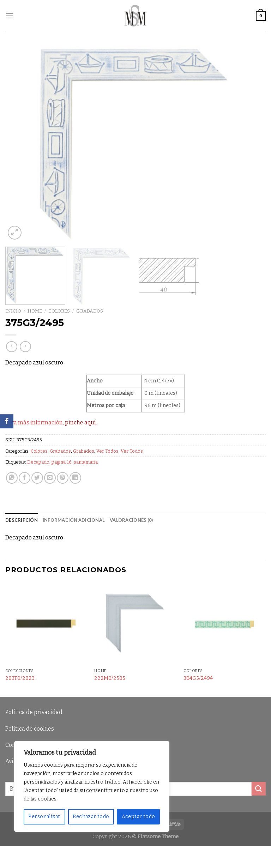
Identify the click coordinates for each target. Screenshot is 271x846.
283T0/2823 (20, 678)
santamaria (86, 462)
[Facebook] (6, 421)
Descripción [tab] (21, 520)
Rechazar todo (91, 817)
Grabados (89, 311)
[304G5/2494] (224, 624)
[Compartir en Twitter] (37, 478)
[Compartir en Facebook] (24, 478)
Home (35, 311)
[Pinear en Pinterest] (62, 478)
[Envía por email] (50, 478)
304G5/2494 (198, 678)
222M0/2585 (109, 678)
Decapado (38, 462)
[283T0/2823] (46, 624)
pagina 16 (62, 462)
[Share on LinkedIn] (75, 478)
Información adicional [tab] (74, 520)
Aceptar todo (138, 817)
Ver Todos (107, 451)
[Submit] (259, 789)
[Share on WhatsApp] (12, 478)
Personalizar (44, 817)
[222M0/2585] (135, 624)
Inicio (13, 311)
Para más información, (51, 422)
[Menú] (9, 15)
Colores (59, 311)
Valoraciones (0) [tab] (131, 520)
